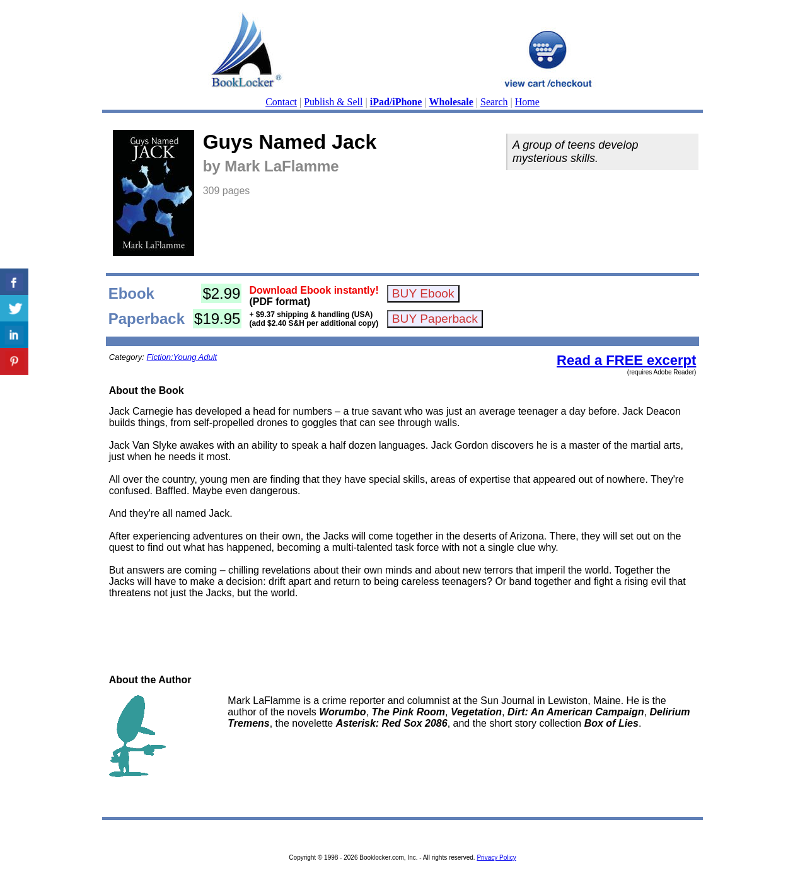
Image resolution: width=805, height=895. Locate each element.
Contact (281, 101)
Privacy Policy (496, 857)
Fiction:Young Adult (182, 357)
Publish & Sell (333, 101)
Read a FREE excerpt (626, 360)
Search (494, 101)
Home (527, 101)
